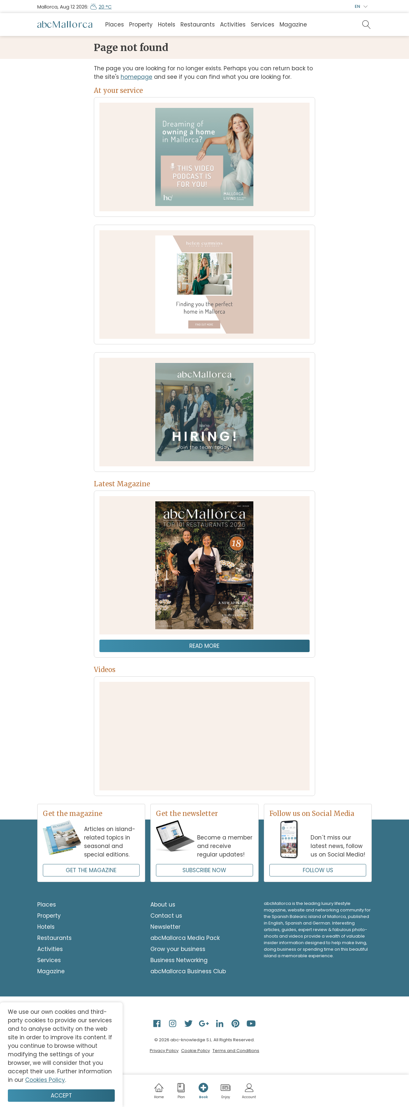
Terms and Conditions (236, 1050)
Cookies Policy (45, 1080)
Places (114, 24)
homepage (136, 77)
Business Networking (179, 960)
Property (141, 24)
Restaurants (197, 24)
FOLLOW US (318, 870)
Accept (61, 1095)
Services (262, 24)
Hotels (166, 24)
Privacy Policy (164, 1050)
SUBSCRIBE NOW (204, 870)
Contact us (166, 916)
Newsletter (165, 927)
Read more (204, 646)
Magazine (293, 24)
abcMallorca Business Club (188, 971)
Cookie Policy (195, 1050)
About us (162, 904)
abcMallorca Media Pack (185, 938)
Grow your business (177, 949)
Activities (233, 24)
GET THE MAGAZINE (91, 870)
